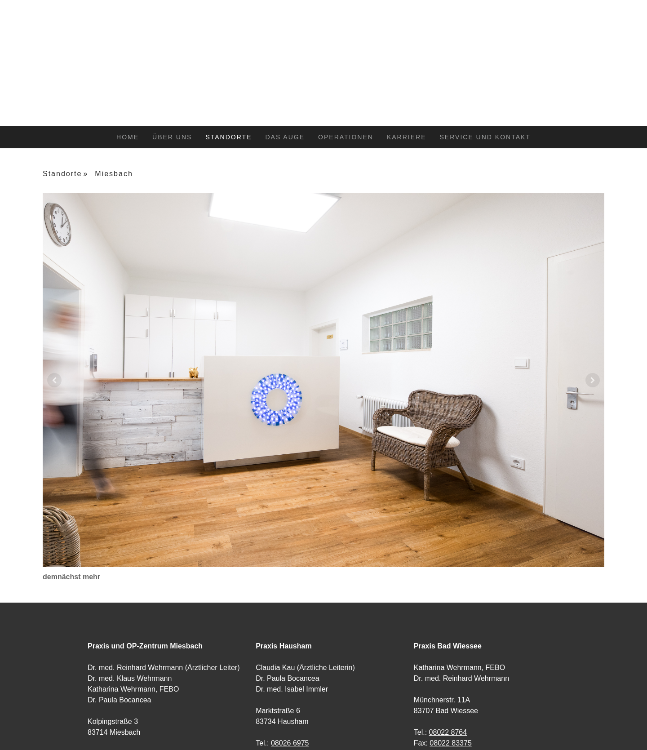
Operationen (345, 137)
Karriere (406, 137)
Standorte (228, 137)
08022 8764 (448, 732)
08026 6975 (290, 743)
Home (127, 137)
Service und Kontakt (485, 137)
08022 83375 (450, 743)
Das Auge (285, 137)
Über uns (172, 137)
